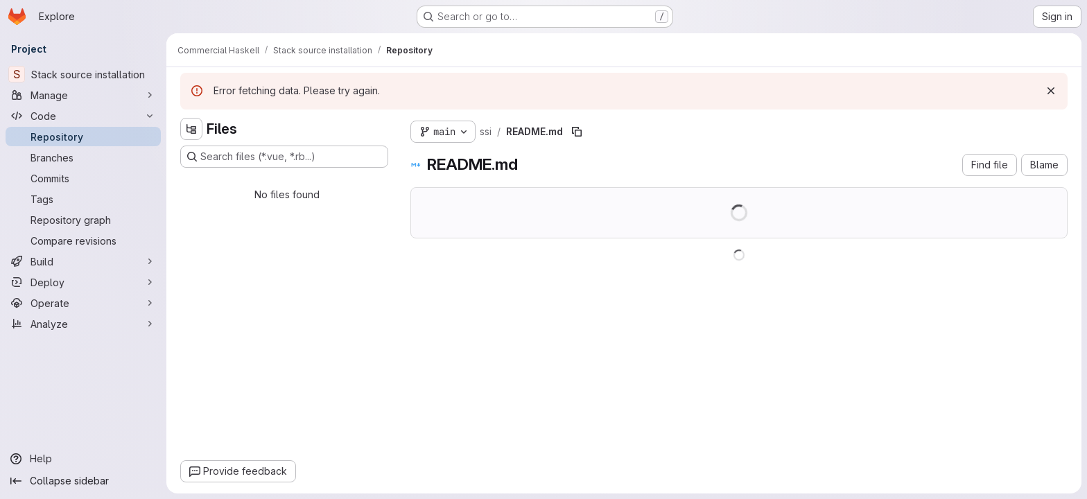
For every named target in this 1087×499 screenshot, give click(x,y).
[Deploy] (83, 282)
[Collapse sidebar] (83, 481)
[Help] (83, 459)
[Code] (83, 115)
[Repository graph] (83, 219)
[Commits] (83, 178)
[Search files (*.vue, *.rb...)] (284, 157)
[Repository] (83, 136)
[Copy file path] (577, 132)
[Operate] (83, 303)
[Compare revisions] (83, 240)
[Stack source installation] (83, 74)
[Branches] (83, 157)
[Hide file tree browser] (191, 129)
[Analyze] (83, 323)
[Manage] (83, 95)
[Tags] (83, 199)
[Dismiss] (1051, 90)
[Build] (83, 261)
